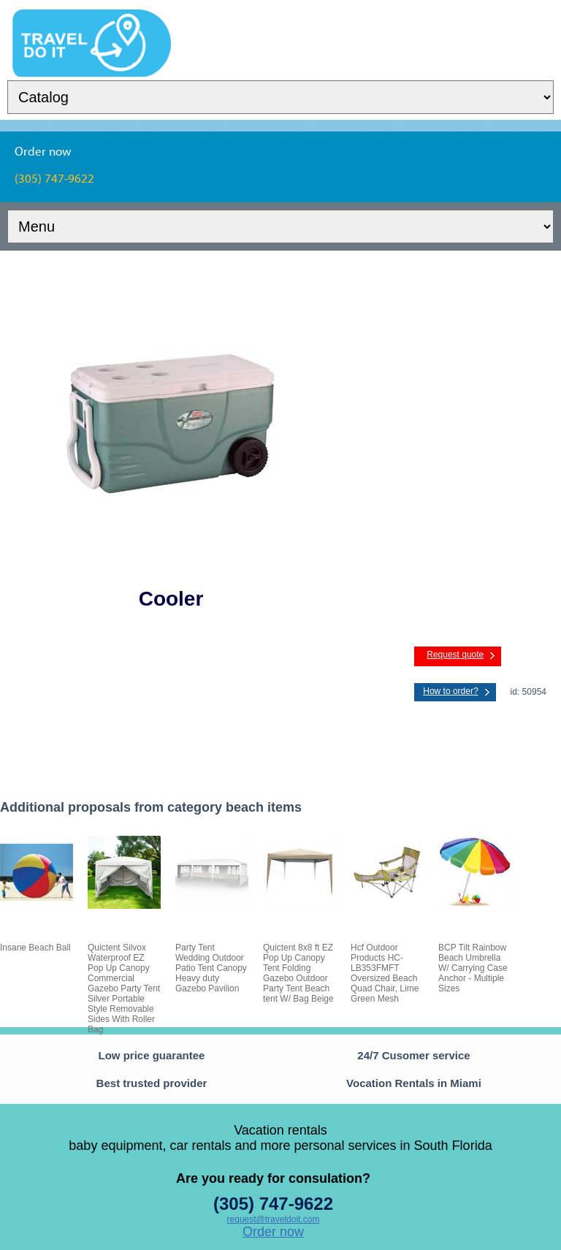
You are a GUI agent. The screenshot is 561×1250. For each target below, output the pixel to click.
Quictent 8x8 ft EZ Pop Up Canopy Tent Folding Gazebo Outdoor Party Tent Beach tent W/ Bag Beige (298, 973)
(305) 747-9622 (273, 1203)
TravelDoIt (91, 18)
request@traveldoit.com (273, 1219)
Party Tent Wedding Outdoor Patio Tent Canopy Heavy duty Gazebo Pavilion (211, 968)
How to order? (450, 691)
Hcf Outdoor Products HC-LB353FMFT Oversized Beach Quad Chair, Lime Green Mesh (385, 973)
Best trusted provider (151, 1083)
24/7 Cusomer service (413, 1055)
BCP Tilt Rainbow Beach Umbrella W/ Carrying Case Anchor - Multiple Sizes (473, 968)
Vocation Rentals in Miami (413, 1083)
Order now (273, 1231)
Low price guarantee (152, 1055)
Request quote (455, 654)
